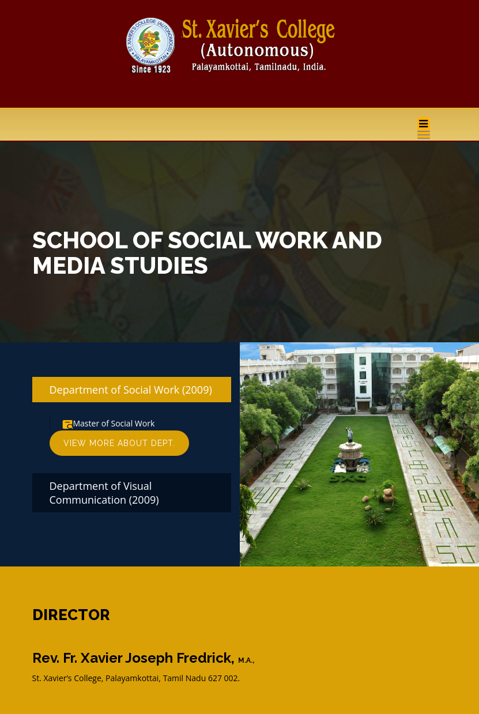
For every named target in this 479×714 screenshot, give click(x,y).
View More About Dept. (119, 443)
